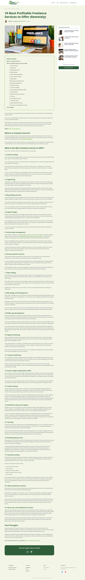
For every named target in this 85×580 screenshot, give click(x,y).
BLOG (9, 8)
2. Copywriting (12, 68)
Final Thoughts (10, 107)
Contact (45, 569)
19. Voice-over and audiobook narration (18, 105)
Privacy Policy (46, 567)
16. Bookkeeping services (15, 98)
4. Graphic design (13, 72)
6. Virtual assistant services (15, 76)
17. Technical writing (14, 100)
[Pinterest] (65, 572)
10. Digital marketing (14, 85)
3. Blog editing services (14, 70)
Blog (57, 2)
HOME (6, 8)
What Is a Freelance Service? (13, 61)
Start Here (53, 2)
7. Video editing (12, 78)
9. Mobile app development (15, 83)
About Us (28, 571)
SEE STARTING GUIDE (68, 67)
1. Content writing (13, 65)
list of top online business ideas (32, 540)
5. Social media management (15, 74)
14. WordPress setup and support (16, 94)
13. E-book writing (13, 92)
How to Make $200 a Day (14, 128)
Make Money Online (64, 2)
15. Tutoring (12, 96)
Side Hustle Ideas (72, 2)
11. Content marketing (14, 87)
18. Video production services (16, 103)
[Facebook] (62, 572)
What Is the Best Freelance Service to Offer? (17, 63)
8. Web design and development (16, 81)
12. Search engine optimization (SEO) (17, 89)
